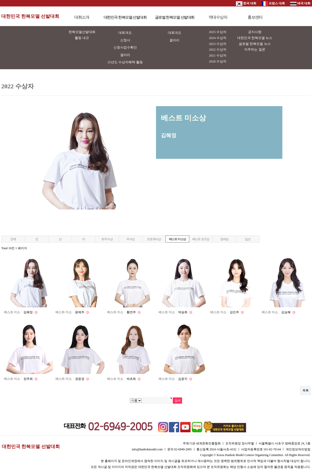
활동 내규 (82, 38)
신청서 (125, 40)
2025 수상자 (217, 32)
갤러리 (125, 55)
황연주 (132, 312)
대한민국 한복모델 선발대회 (30, 16)
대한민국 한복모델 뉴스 (255, 38)
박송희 (183, 312)
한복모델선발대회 (82, 32)
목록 (305, 390)
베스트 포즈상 (201, 239)
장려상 (224, 239)
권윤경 (80, 379)
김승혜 (286, 312)
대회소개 (81, 17)
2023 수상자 (217, 44)
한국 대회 (246, 3)
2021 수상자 (217, 55)
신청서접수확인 (125, 47)
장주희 (28, 379)
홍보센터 (255, 17)
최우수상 (106, 239)
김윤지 (183, 379)
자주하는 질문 (254, 49)
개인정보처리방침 (298, 449)
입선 (248, 239)
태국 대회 (300, 3)
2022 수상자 (217, 49)
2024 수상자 (217, 38)
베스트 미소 (12, 312)
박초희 (132, 379)
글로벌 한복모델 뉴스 (255, 44)
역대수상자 (218, 17)
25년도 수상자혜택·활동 (125, 62)
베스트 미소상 (177, 239)
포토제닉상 (154, 239)
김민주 (235, 312)
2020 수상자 (217, 61)
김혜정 (28, 312)
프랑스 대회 (273, 3)
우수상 (130, 239)
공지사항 (254, 32)
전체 (13, 239)
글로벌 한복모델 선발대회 (174, 17)
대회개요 (125, 33)
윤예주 (80, 312)
